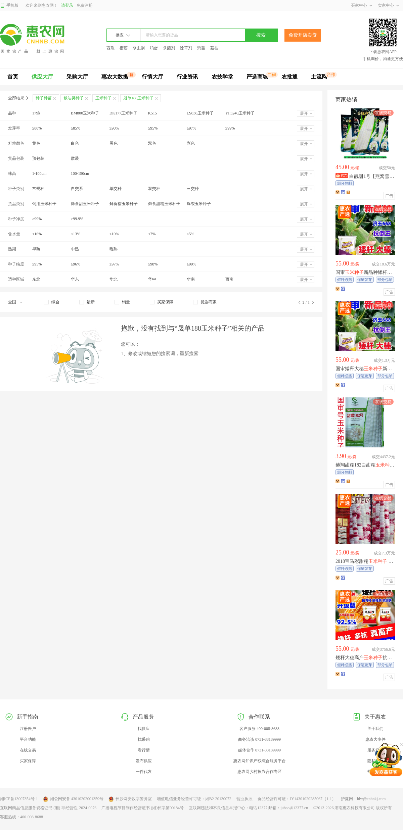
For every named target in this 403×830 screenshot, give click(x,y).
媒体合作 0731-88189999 (259, 750)
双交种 (154, 188)
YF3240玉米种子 (240, 113)
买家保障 (28, 761)
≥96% (76, 264)
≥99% (230, 128)
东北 (36, 279)
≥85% (76, 128)
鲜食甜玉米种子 (85, 203)
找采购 (144, 739)
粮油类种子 (73, 98)
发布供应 (144, 761)
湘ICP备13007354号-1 (19, 798)
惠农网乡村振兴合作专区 (259, 771)
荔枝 (214, 48)
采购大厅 (77, 77)
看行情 (144, 750)
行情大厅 (152, 77)
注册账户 (28, 728)
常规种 (38, 188)
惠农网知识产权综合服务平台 (259, 761)
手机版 (9, 5)
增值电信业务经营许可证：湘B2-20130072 (194, 798)
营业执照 (244, 798)
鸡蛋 (154, 48)
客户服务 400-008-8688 (259, 728)
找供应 (144, 728)
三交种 (193, 188)
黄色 (36, 143)
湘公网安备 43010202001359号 (73, 799)
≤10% (114, 234)
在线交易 (28, 750)
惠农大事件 (375, 739)
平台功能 (28, 739)
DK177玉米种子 (123, 113)
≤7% (152, 234)
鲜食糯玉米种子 (123, 203)
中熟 (75, 249)
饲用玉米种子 (44, 203)
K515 (152, 113)
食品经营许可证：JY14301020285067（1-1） (297, 798)
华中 (152, 279)
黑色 (113, 143)
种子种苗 (44, 98)
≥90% (114, 128)
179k (36, 113)
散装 (75, 158)
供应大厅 (42, 77)
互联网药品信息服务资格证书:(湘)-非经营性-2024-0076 (48, 807)
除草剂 (186, 48)
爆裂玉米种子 (199, 203)
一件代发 (144, 771)
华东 (75, 279)
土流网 (319, 77)
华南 (191, 279)
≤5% (190, 234)
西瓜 (110, 48)
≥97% (191, 128)
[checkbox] (51, 302)
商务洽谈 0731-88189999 (259, 739)
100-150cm (80, 173)
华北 (113, 279)
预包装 (38, 158)
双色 (152, 143)
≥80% (37, 128)
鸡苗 (201, 48)
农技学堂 (222, 77)
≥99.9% (77, 218)
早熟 (36, 249)
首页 (12, 77)
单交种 (115, 188)
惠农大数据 (114, 77)
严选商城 (257, 77)
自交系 (77, 188)
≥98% (153, 264)
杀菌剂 (169, 48)
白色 (75, 143)
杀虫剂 (139, 48)
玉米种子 (103, 98)
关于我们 (375, 728)
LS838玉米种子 (200, 113)
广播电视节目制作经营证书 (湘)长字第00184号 (142, 807)
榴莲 (124, 48)
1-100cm (39, 173)
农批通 (289, 77)
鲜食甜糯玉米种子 (164, 203)
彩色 (191, 143)
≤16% (37, 234)
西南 (229, 279)
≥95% (153, 128)
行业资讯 (187, 77)
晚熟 (113, 249)
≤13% (76, 234)
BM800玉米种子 (85, 113)
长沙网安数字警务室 (130, 799)
